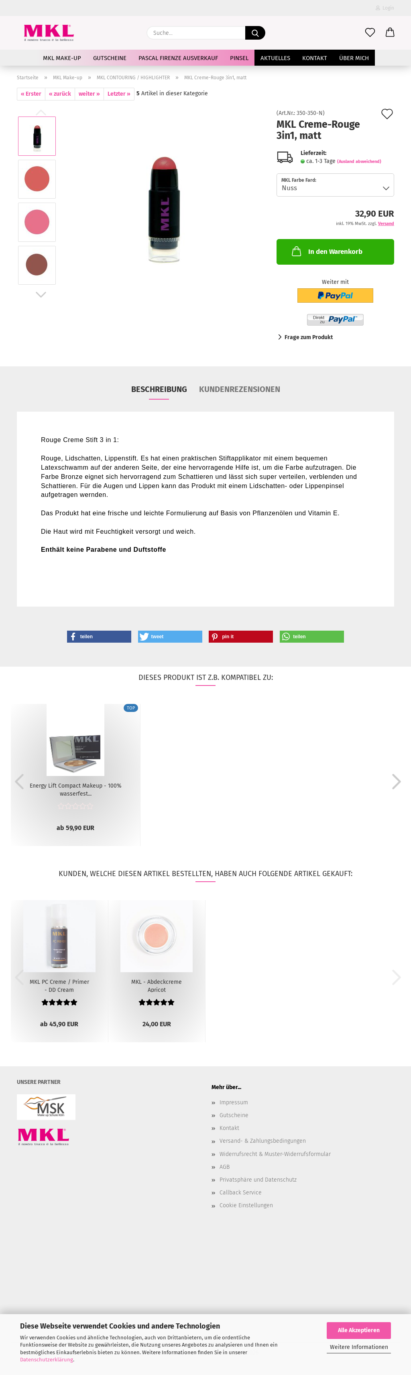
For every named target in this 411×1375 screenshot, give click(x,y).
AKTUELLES (275, 58)
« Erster (31, 93)
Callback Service (241, 1192)
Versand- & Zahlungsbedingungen (263, 1141)
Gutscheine (109, 58)
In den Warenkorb (326, 251)
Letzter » (119, 93)
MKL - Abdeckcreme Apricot (156, 985)
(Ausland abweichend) (359, 161)
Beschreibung (159, 389)
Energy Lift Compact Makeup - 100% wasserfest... (76, 789)
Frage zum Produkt (309, 337)
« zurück (60, 93)
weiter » (89, 93)
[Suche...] (255, 33)
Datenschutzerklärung (46, 1360)
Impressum (234, 1102)
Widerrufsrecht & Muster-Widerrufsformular (275, 1154)
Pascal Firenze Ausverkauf (178, 58)
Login (385, 8)
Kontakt (314, 58)
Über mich (354, 58)
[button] (390, 33)
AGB (225, 1167)
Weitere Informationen (359, 1347)
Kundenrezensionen (239, 389)
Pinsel (239, 58)
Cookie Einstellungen (246, 1205)
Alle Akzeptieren (359, 1330)
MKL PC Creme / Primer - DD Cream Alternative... (59, 985)
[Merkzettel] (370, 33)
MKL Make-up (62, 58)
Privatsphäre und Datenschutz (258, 1179)
